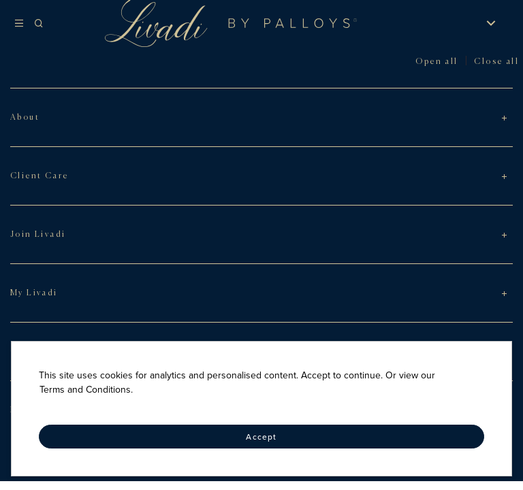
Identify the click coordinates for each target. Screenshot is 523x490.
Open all (436, 62)
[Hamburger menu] (22, 23)
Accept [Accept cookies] (261, 437)
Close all (496, 62)
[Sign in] (448, 23)
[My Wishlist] (465, 23)
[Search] (49, 23)
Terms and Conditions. (86, 389)
